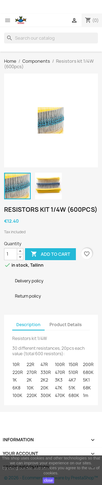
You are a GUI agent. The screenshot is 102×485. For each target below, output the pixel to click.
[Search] (51, 38)
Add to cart (50, 254)
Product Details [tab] (66, 324)
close (48, 480)
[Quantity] (10, 254)
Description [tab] (28, 324)
